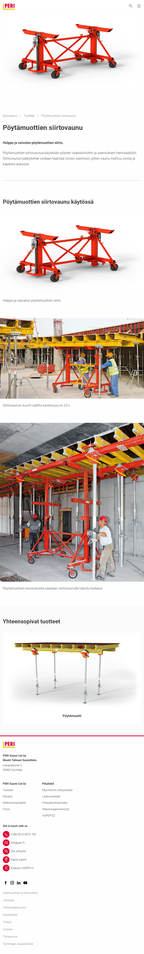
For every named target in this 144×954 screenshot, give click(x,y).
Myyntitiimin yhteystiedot (57, 790)
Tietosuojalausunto (14, 907)
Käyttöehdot (10, 914)
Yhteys (7, 922)
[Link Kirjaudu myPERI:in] (72, 868)
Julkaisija (8, 900)
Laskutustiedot (51, 796)
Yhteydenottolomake (54, 802)
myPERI (48, 815)
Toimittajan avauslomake (18, 944)
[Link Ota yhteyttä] (72, 851)
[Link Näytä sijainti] (72, 859)
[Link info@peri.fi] (72, 842)
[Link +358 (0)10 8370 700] (72, 834)
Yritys (6, 809)
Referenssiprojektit (14, 802)
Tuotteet (29, 116)
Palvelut (7, 796)
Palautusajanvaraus (55, 809)
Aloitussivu (10, 116)
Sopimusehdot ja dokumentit (20, 893)
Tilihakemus (10, 936)
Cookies (8, 929)
